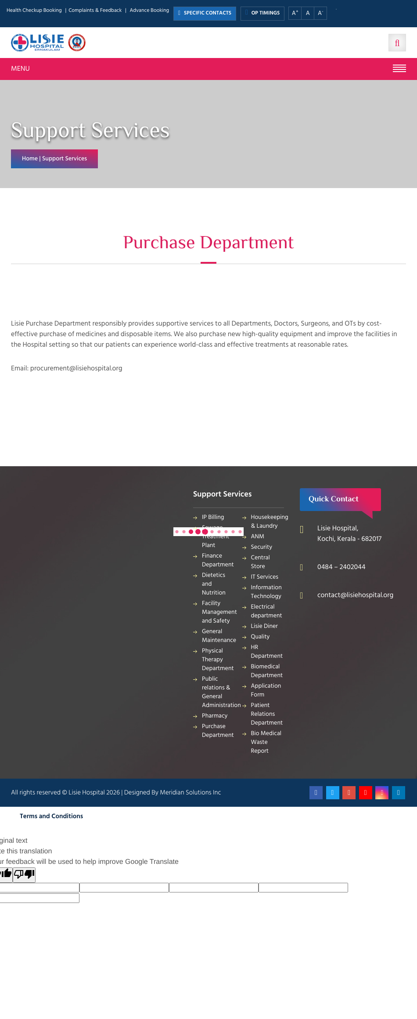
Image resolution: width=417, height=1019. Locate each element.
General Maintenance (218, 636)
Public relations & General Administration (218, 692)
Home (30, 159)
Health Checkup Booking (34, 11)
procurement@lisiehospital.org (76, 368)
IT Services (265, 577)
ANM (258, 537)
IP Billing (213, 517)
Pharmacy (214, 716)
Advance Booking (149, 11)
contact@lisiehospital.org (355, 595)
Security (262, 547)
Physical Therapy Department (218, 660)
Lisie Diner (264, 626)
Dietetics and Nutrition (214, 584)
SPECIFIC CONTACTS (204, 13)
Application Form (266, 690)
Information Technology (266, 592)
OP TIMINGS (262, 13)
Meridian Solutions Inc (190, 792)
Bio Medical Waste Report (266, 742)
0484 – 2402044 (341, 567)
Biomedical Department (267, 671)
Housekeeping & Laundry (267, 521)
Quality (260, 637)
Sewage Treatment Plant (215, 537)
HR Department (267, 651)
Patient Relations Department (267, 714)
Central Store (260, 562)
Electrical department (266, 611)
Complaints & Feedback (95, 11)
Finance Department (218, 560)
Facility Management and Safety (218, 612)
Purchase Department (218, 731)
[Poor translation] (24, 875)
